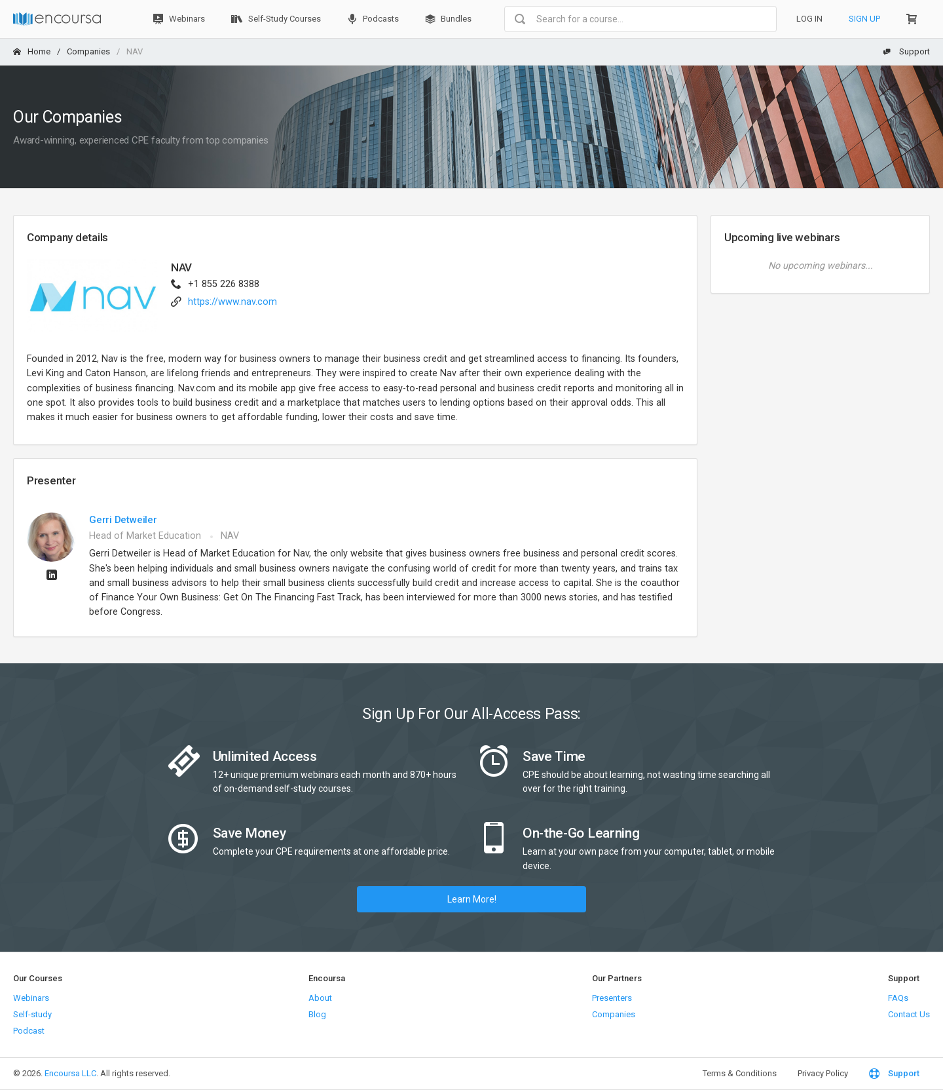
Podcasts (373, 19)
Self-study (32, 1014)
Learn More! (471, 899)
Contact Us (909, 1014)
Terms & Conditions (740, 1073)
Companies (88, 51)
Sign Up (864, 19)
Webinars (179, 19)
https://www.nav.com (232, 301)
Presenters (612, 998)
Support (906, 51)
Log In (809, 19)
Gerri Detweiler (123, 520)
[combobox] (640, 19)
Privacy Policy (823, 1073)
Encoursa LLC (70, 1073)
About (320, 998)
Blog (317, 1014)
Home (31, 51)
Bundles (448, 19)
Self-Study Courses (276, 19)
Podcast (29, 1031)
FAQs (898, 998)
